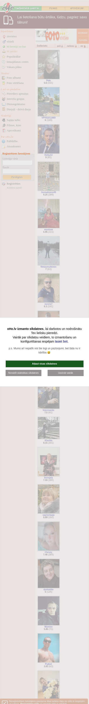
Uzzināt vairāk (65, 372)
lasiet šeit (61, 341)
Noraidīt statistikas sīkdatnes (23, 372)
